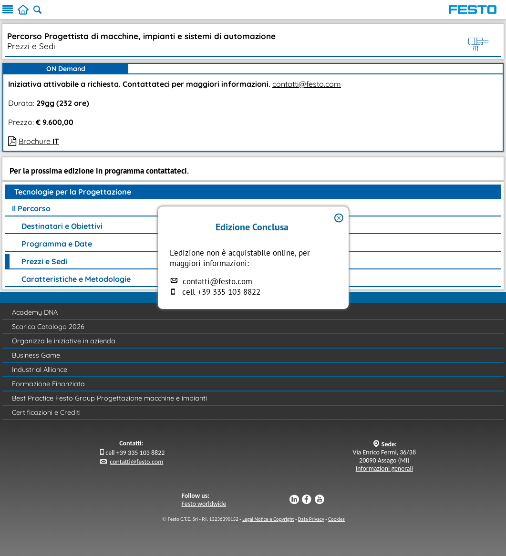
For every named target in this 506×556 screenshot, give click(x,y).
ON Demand (65, 68)
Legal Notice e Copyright (268, 519)
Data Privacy (311, 519)
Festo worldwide (204, 504)
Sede (388, 444)
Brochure (39, 141)
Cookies (336, 519)
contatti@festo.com (217, 281)
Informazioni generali (384, 468)
